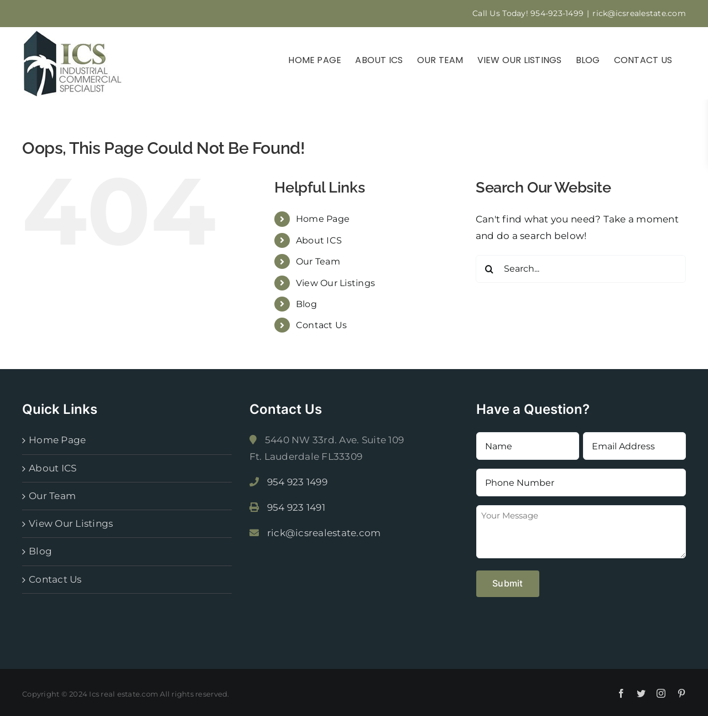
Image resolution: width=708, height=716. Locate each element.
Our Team (318, 261)
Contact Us (321, 325)
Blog (306, 304)
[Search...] (581, 269)
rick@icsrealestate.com (639, 13)
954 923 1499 (297, 481)
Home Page (323, 219)
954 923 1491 (296, 507)
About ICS (319, 240)
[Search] (489, 269)
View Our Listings (335, 283)
